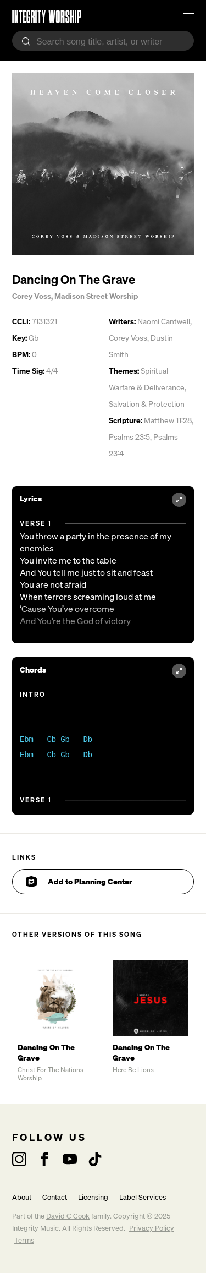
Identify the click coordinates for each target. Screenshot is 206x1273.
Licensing (93, 1197)
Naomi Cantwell (163, 321)
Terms (24, 1240)
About (21, 1197)
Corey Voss (31, 296)
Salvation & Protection (147, 403)
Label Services (142, 1197)
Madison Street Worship (96, 296)
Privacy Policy (151, 1228)
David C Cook (68, 1216)
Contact (54, 1197)
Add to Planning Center (79, 881)
